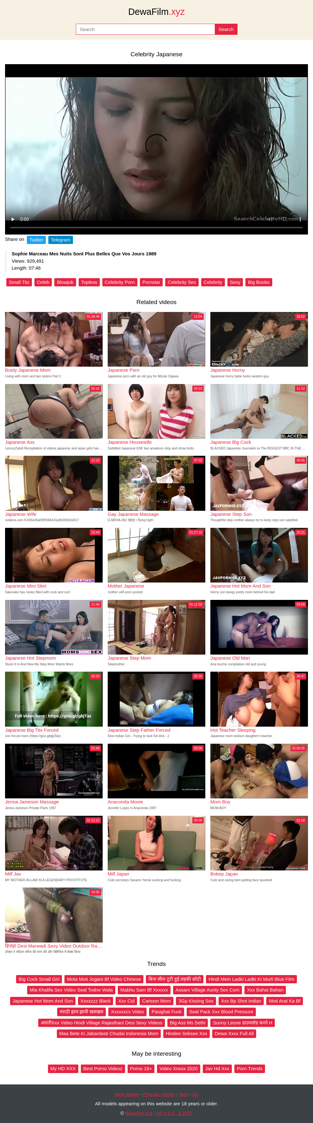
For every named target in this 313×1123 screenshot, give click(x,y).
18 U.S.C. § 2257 (174, 1113)
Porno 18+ (141, 1068)
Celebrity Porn (120, 282)
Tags (183, 1094)
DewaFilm (156, 12)
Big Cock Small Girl (39, 979)
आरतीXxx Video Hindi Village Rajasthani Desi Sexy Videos (101, 1022)
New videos (127, 1094)
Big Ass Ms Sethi (188, 1022)
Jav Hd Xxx (217, 1068)
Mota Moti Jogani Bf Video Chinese (104, 979)
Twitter (36, 239)
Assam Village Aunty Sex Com (207, 989)
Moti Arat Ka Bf (284, 1001)
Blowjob (65, 282)
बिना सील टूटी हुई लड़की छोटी (174, 979)
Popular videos (158, 1094)
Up (195, 1094)
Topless (89, 282)
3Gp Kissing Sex (196, 1001)
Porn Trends (250, 1068)
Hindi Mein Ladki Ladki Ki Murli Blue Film (251, 979)
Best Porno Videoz (103, 1068)
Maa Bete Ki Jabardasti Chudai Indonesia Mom (109, 1033)
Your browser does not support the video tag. (156, 149)
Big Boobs (258, 282)
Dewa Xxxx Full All (234, 1033)
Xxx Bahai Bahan (265, 989)
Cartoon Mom (156, 1001)
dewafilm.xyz (138, 1113)
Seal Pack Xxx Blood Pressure (221, 1011)
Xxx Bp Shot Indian (241, 1001)
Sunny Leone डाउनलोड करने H (242, 1022)
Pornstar (151, 282)
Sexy (235, 282)
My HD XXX (63, 1068)
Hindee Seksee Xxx (186, 1033)
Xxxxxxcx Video (127, 1011)
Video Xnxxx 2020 (179, 1068)
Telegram (60, 239)
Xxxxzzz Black (96, 1001)
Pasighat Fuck (167, 1011)
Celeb (43, 282)
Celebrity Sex (182, 282)
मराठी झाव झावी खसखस (82, 1011)
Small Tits (19, 282)
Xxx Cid (126, 1001)
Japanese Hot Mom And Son (43, 1001)
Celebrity (213, 282)
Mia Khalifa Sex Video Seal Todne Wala (71, 989)
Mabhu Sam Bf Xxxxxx (144, 989)
